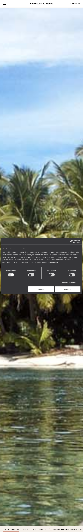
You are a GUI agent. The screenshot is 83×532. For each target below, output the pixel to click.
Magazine (42, 529)
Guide (34, 529)
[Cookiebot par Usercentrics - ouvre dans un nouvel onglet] (71, 241)
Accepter (67, 289)
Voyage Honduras (11, 529)
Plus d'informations (50, 262)
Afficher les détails (69, 282)
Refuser (41, 289)
